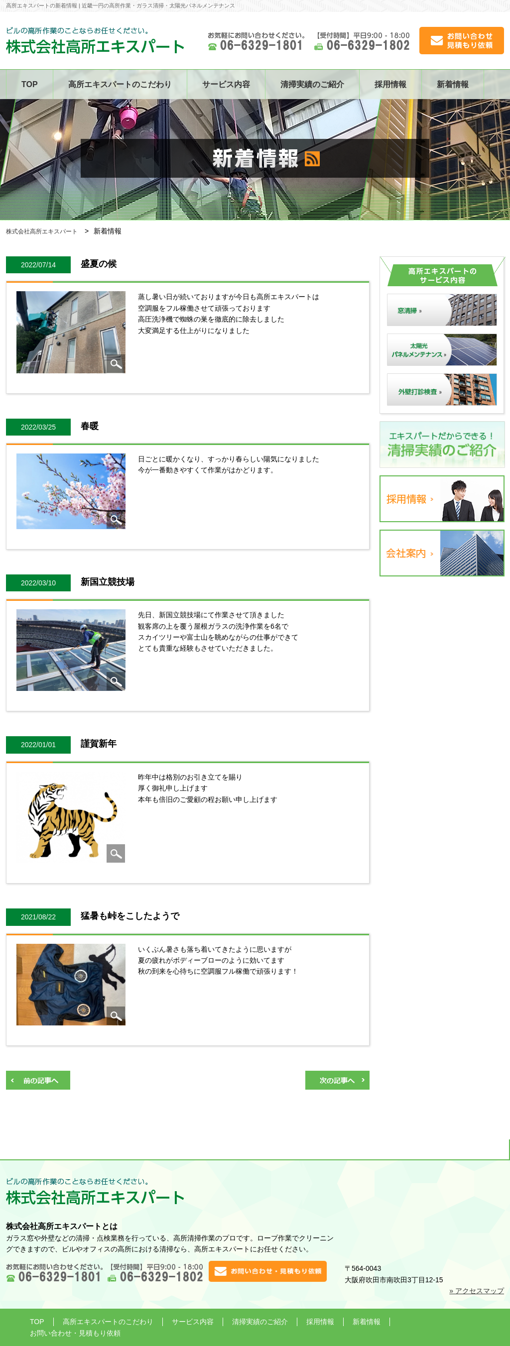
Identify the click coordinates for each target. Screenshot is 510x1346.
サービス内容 (226, 84)
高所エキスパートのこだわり (120, 84)
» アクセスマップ (476, 1291)
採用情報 (390, 84)
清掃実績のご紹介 (312, 84)
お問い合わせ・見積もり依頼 (75, 1333)
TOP (29, 84)
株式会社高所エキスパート (42, 231)
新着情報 (453, 84)
